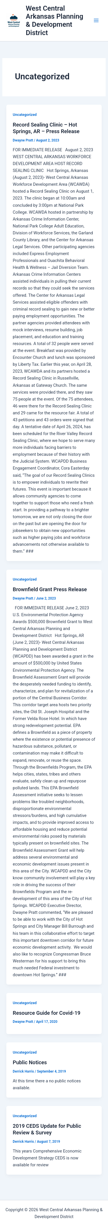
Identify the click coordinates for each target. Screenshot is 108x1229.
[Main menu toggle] (96, 21)
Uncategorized (25, 114)
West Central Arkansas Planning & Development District (54, 20)
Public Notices (30, 1062)
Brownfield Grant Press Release (50, 589)
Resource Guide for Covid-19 (46, 1013)
